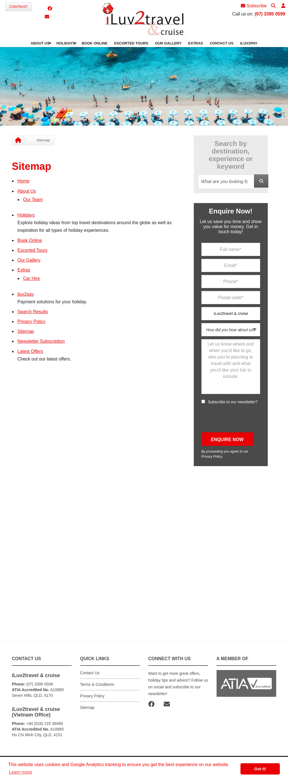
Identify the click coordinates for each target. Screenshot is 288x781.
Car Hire (31, 278)
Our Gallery (28, 260)
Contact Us (90, 673)
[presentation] (244, 419)
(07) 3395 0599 (270, 14)
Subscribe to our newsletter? (233, 402)
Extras (23, 270)
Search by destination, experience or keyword (231, 155)
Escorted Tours (32, 250)
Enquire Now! (231, 211)
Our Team (33, 199)
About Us (26, 191)
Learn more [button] (20, 772)
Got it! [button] (260, 769)
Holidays (26, 215)
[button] (283, 6)
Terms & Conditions (97, 684)
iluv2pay (25, 294)
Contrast (18, 7)
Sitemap (25, 331)
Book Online (29, 240)
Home (23, 181)
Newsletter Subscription (41, 341)
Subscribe (254, 5)
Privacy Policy (31, 321)
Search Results (32, 311)
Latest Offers (30, 351)
